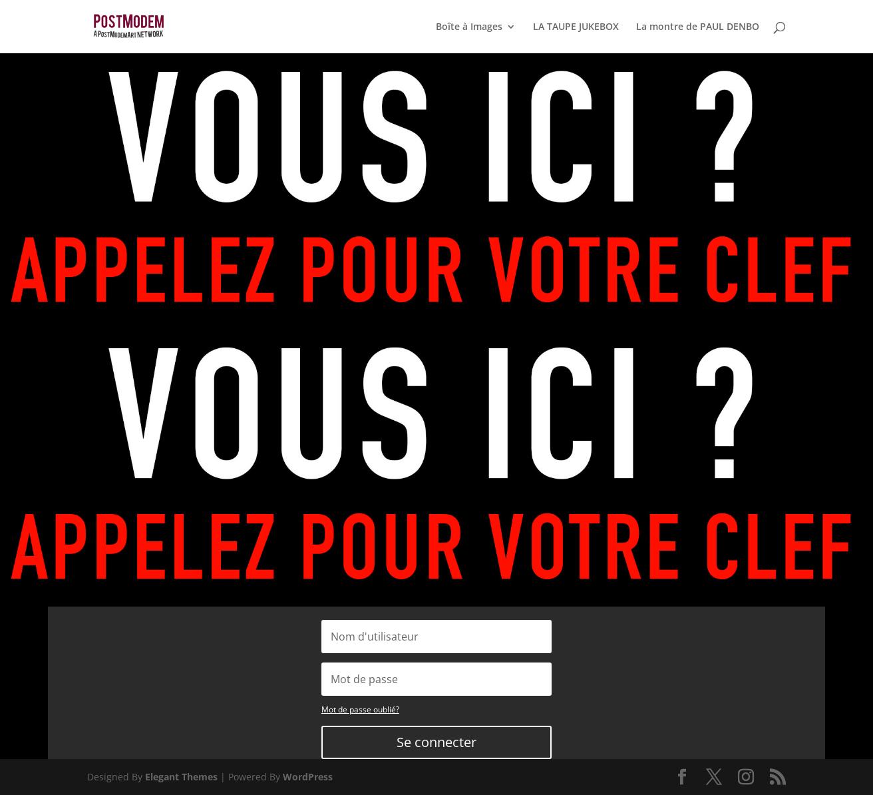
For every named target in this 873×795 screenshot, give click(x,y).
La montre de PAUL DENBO (697, 27)
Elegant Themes (181, 776)
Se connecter (436, 742)
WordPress (308, 776)
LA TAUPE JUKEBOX (576, 27)
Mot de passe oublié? (360, 709)
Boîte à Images (469, 27)
